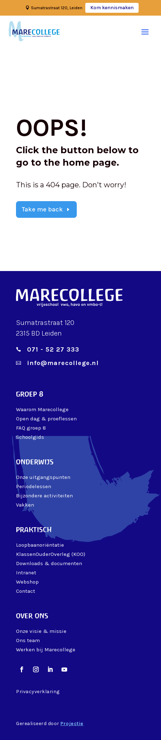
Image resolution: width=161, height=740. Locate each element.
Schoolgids (30, 437)
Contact (25, 591)
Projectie (72, 723)
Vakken (25, 505)
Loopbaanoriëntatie (40, 545)
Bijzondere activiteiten (44, 495)
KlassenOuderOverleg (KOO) (50, 554)
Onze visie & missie (41, 631)
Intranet (26, 572)
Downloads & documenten (49, 563)
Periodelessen (33, 486)
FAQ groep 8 (31, 428)
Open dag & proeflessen (46, 418)
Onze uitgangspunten (43, 477)
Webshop (27, 582)
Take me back (42, 209)
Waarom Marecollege (42, 409)
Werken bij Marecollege (45, 649)
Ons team (28, 640)
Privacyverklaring (38, 692)
